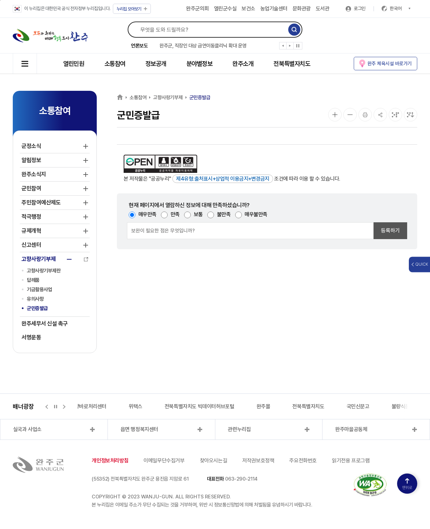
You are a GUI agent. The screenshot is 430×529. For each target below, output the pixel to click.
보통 (198, 214)
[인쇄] (365, 114)
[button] (283, 47)
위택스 (135, 406)
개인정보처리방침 (110, 460)
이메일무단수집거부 (163, 460)
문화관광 (302, 8)
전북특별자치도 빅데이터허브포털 (199, 406)
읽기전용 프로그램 (351, 460)
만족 (175, 214)
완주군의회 (197, 8)
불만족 (224, 214)
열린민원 (73, 64)
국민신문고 (358, 406)
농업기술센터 (274, 8)
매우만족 (147, 214)
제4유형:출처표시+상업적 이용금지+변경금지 (222, 179)
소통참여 (114, 64)
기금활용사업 (39, 290)
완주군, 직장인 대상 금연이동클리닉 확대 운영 (203, 46)
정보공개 (155, 64)
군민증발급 (37, 308)
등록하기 (390, 230)
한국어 (400, 8)
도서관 (323, 8)
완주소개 (242, 64)
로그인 (360, 8)
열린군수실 (225, 8)
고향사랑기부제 (168, 98)
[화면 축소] (350, 114)
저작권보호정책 (258, 460)
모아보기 (132, 9)
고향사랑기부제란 (43, 271)
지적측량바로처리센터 (83, 406)
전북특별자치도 (291, 64)
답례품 (33, 280)
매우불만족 (256, 214)
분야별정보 (199, 64)
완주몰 (263, 406)
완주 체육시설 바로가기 (390, 63)
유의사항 (35, 299)
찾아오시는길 (213, 460)
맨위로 (407, 484)
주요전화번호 (303, 460)
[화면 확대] (335, 114)
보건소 (248, 8)
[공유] (380, 114)
